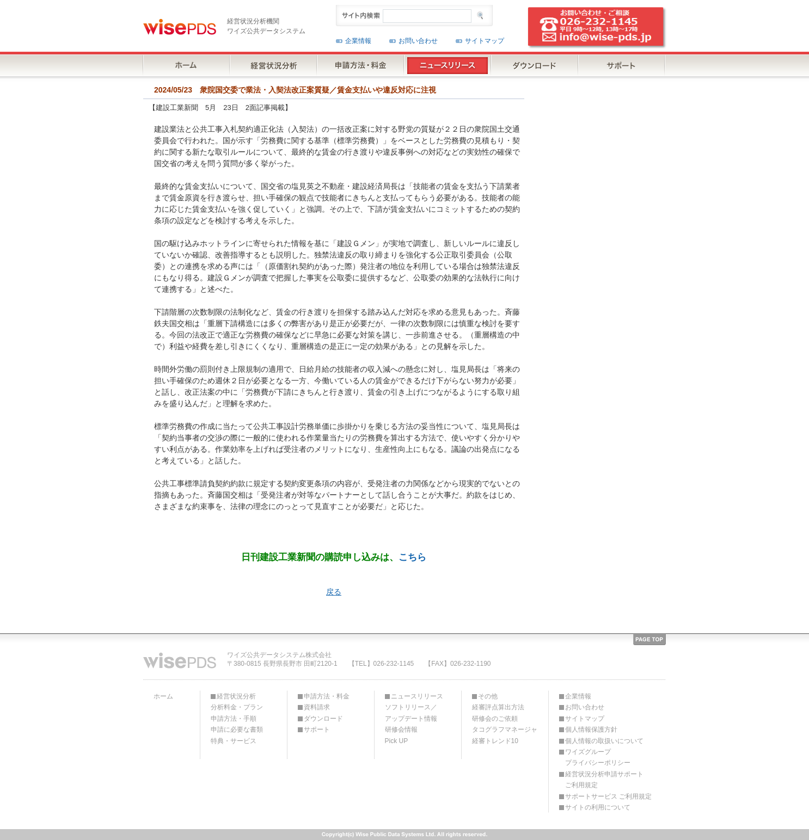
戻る (333, 591)
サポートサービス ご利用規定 (608, 796)
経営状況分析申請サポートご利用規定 (604, 779)
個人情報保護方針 (591, 729)
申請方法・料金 (327, 696)
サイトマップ (484, 41)
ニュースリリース (417, 696)
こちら (412, 556)
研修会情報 (401, 729)
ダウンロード (323, 718)
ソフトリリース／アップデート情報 (411, 712)
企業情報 (358, 41)
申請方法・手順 (233, 718)
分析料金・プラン (237, 707)
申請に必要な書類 (237, 729)
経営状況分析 (236, 696)
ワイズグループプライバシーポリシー (597, 757)
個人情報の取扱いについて (604, 741)
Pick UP (396, 741)
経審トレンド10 (495, 741)
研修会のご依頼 (495, 718)
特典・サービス (233, 741)
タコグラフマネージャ (504, 729)
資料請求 (317, 707)
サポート (317, 729)
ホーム (163, 696)
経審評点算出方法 (498, 707)
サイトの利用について (597, 807)
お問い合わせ (418, 41)
